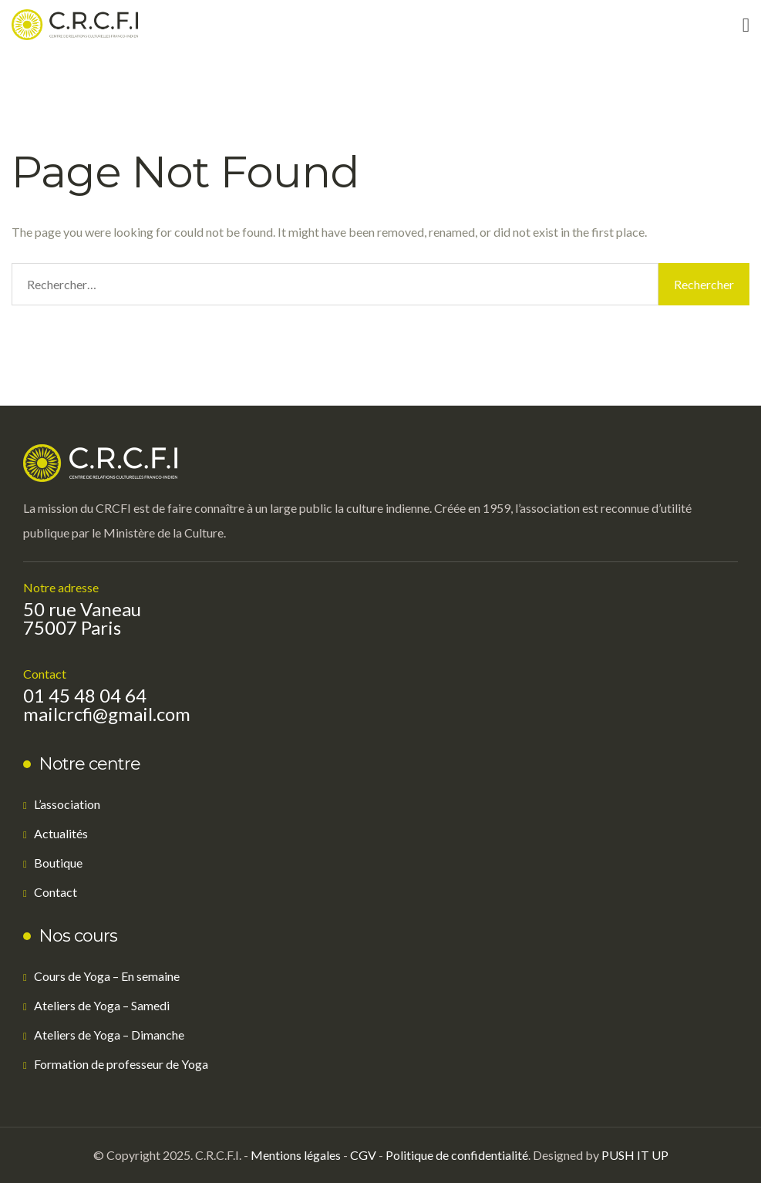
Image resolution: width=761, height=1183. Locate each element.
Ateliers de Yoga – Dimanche (109, 1034)
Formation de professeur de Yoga (121, 1064)
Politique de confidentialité (457, 1155)
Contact (55, 892)
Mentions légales (296, 1155)
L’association (67, 804)
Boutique (58, 862)
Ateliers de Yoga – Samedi (102, 1005)
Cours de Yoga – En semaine (107, 976)
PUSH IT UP (634, 1155)
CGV (363, 1155)
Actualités (61, 833)
